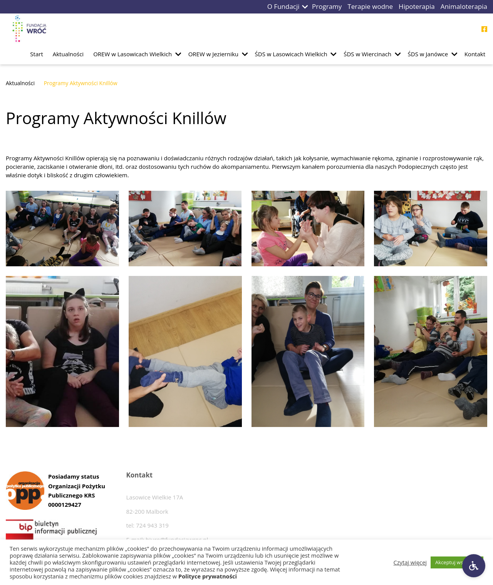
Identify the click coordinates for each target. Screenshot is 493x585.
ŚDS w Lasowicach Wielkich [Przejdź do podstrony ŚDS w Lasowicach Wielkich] (291, 54)
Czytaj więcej (410, 562)
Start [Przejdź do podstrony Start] (36, 54)
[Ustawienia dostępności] (473, 565)
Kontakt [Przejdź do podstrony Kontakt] (474, 54)
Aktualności (20, 83)
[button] (305, 7)
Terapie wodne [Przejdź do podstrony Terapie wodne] (370, 6)
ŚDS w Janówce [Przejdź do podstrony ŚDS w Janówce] (428, 54)
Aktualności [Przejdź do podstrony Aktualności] (68, 54)
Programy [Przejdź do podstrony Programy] (327, 6)
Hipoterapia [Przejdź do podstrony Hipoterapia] (417, 6)
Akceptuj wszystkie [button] (457, 562)
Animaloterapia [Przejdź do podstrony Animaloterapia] (464, 6)
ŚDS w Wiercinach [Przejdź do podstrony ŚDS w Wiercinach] (367, 54)
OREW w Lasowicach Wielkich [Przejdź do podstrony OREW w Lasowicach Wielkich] (132, 54)
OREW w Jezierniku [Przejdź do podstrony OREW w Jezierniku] (213, 54)
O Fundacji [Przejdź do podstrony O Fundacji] (283, 6)
